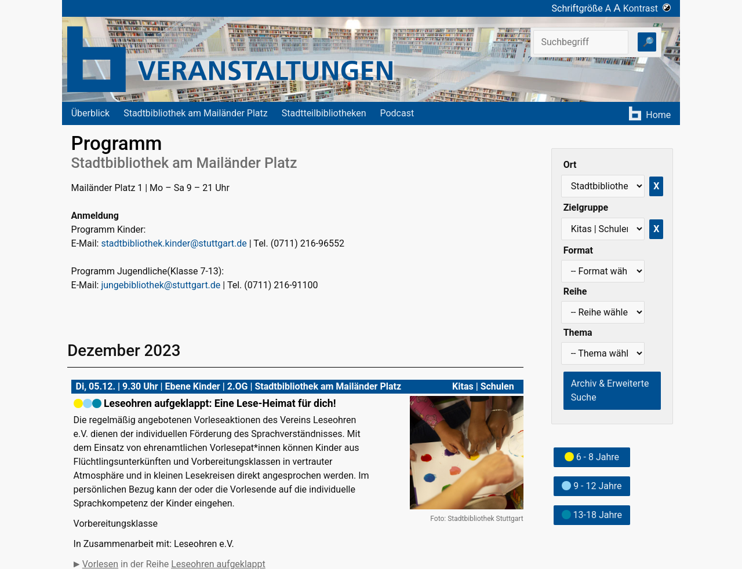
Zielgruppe (585, 207)
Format (578, 250)
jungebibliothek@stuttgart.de (160, 285)
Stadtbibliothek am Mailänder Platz (195, 113)
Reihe (575, 291)
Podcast (397, 113)
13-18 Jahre (592, 514)
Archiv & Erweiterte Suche (610, 390)
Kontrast (647, 8)
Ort (570, 164)
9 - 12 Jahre (591, 485)
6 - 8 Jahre (592, 456)
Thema (577, 332)
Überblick (90, 113)
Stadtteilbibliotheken (324, 113)
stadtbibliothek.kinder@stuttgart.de (173, 243)
